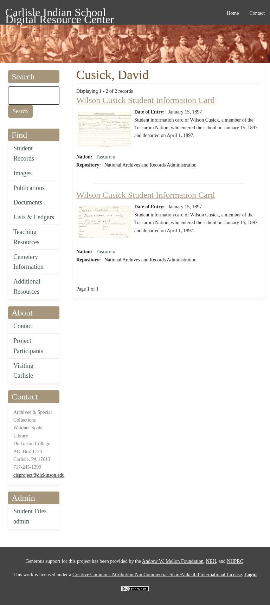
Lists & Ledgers (33, 217)
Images (22, 173)
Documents (27, 202)
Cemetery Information (28, 262)
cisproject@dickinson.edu (38, 475)
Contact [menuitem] (257, 13)
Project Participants (28, 345)
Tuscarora (105, 157)
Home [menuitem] (233, 13)
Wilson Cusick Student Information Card (145, 100)
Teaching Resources (26, 237)
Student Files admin (30, 516)
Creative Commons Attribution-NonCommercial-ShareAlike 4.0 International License (157, 574)
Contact (23, 326)
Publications (29, 187)
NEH (211, 561)
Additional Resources (26, 286)
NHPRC (235, 561)
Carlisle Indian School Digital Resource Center (59, 13)
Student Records (23, 153)
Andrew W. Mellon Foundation (173, 561)
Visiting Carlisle (23, 370)
